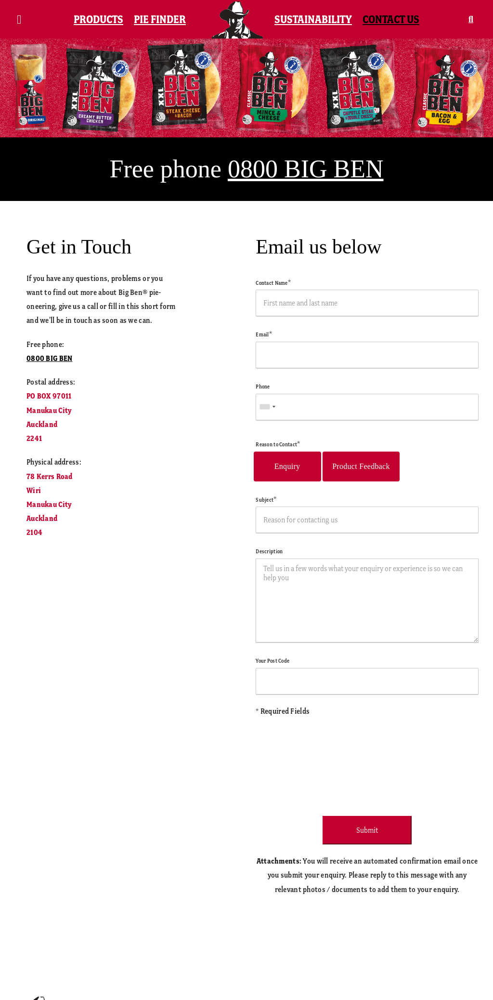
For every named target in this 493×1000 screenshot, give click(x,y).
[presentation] (329, 762)
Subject (266, 499)
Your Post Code (272, 660)
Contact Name (273, 283)
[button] (471, 19)
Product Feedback (361, 466)
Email (264, 334)
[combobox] (267, 407)
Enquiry (287, 466)
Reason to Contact (278, 444)
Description (269, 551)
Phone (263, 386)
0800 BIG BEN (306, 169)
